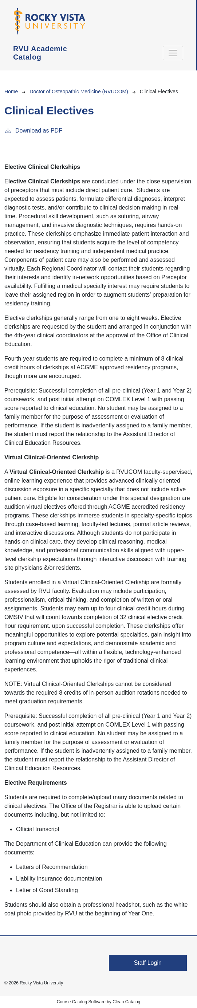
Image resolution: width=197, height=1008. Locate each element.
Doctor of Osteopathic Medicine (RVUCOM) (78, 91)
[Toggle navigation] (173, 53)
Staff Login (148, 963)
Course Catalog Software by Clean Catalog (98, 1001)
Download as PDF (33, 130)
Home (11, 91)
